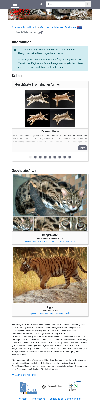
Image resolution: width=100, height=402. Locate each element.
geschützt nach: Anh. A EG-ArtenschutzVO (50, 313)
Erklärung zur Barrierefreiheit (65, 398)
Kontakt (23, 398)
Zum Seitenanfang (24, 374)
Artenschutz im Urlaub (24, 27)
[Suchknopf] (88, 4)
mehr (82, 148)
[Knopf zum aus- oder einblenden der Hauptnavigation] (15, 4)
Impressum (38, 398)
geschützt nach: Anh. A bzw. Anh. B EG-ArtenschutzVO (50, 242)
